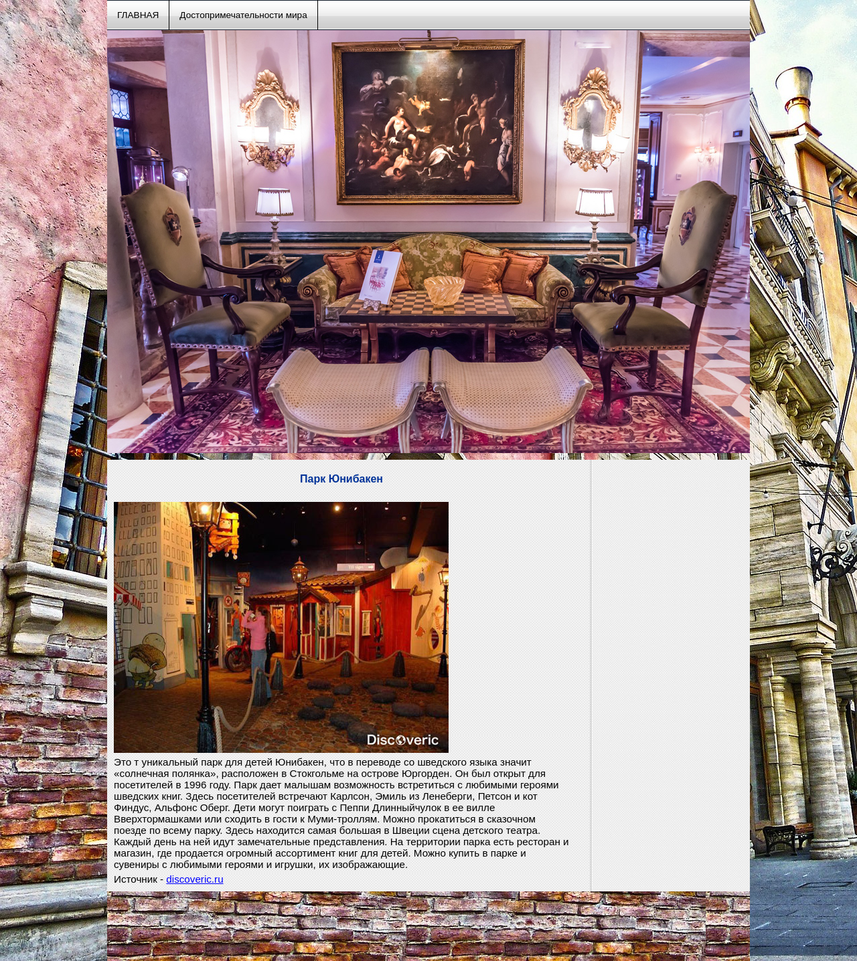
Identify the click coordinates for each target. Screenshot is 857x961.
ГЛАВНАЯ (138, 15)
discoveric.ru (194, 879)
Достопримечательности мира (243, 15)
